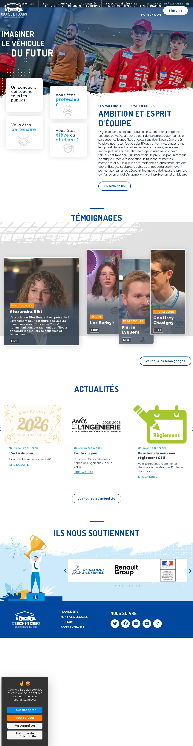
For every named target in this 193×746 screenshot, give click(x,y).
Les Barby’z (102, 322)
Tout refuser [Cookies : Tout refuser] (24, 718)
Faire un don (151, 15)
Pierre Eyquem (130, 329)
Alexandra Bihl (26, 311)
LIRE (14, 341)
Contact (67, 622)
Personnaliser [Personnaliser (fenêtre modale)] (24, 725)
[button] (65, 571)
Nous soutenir (121, 6)
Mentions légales (74, 616)
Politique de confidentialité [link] (25, 735)
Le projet (54, 6)
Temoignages (150, 6)
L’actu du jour (21, 453)
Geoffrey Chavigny (163, 320)
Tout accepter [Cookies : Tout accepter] (25, 710)
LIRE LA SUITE (19, 465)
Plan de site (69, 611)
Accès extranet (72, 627)
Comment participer (86, 6)
